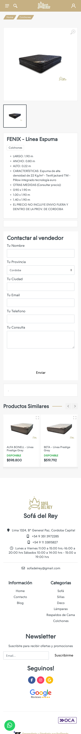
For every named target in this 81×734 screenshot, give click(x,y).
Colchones (25, 17)
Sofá (60, 591)
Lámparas (61, 609)
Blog (20, 603)
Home (9, 17)
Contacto (20, 597)
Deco (61, 603)
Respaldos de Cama (60, 615)
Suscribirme (64, 655)
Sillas (60, 597)
